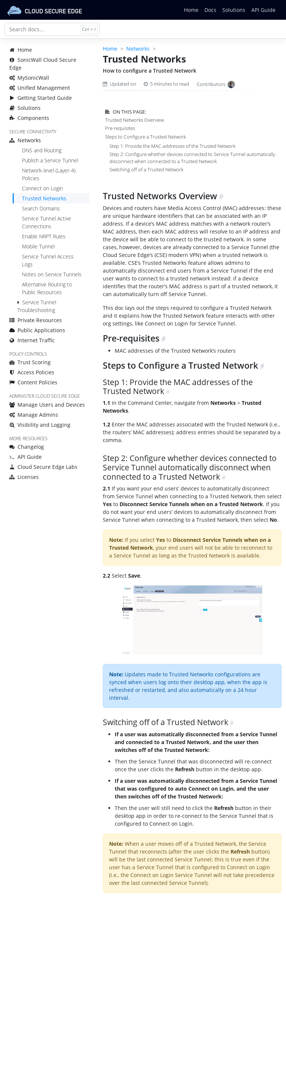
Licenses (24, 476)
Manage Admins (33, 414)
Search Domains (41, 208)
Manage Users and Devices (47, 404)
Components (29, 117)
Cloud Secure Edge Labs (43, 466)
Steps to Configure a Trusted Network (145, 136)
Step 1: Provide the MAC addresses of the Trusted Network (172, 146)
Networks (25, 140)
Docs (210, 9)
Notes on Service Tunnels (52, 274)
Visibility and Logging (39, 424)
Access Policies (31, 372)
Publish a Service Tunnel (50, 160)
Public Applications (37, 330)
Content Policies (33, 382)
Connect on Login (42, 188)
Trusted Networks (44, 198)
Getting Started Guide (40, 97)
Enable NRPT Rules (44, 236)
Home (191, 9)
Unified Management (39, 87)
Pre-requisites (120, 128)
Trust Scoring (30, 362)
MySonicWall (29, 77)
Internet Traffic (32, 340)
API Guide (263, 9)
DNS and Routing (41, 150)
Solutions (233, 9)
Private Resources (35, 320)
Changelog (26, 446)
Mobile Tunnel (38, 246)
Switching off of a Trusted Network (146, 169)
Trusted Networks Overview (134, 120)
